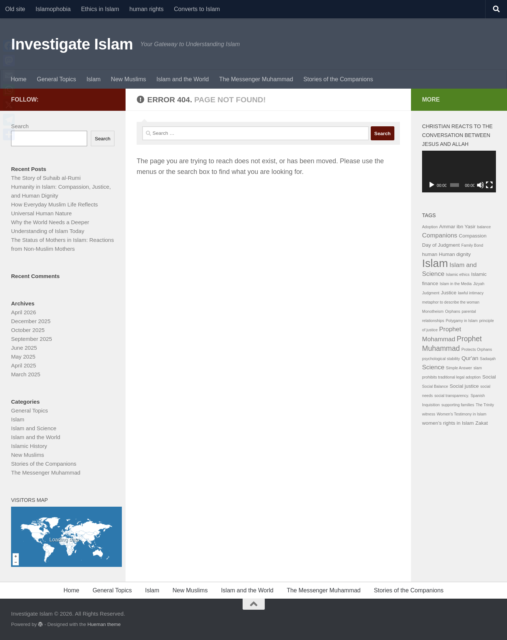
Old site (15, 9)
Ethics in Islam (100, 9)
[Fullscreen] (489, 185)
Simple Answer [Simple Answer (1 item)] (459, 368)
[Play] (431, 185)
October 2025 (28, 330)
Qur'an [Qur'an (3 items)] (470, 358)
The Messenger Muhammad (256, 79)
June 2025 (24, 348)
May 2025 (23, 356)
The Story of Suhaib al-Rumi (45, 178)
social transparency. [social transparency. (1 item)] (451, 395)
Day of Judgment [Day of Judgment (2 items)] (441, 245)
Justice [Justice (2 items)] (448, 292)
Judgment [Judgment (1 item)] (430, 293)
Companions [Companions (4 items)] (439, 235)
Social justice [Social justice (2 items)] (464, 386)
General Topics (56, 79)
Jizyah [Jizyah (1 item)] (478, 283)
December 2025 (31, 321)
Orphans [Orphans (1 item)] (452, 311)
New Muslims (128, 79)
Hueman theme (104, 624)
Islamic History (29, 446)
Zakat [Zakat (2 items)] (481, 423)
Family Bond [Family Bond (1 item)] (472, 245)
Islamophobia (53, 9)
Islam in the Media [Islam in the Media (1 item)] (456, 283)
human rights (147, 9)
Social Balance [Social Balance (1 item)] (435, 386)
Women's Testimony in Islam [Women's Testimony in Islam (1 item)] (461, 414)
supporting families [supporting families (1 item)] (457, 405)
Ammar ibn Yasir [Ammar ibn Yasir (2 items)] (457, 226)
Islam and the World (182, 79)
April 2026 (23, 312)
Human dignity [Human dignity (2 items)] (454, 254)
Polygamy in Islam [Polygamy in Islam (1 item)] (461, 320)
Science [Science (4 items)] (433, 367)
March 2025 (25, 374)
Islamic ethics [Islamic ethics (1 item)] (458, 274)
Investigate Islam (72, 44)
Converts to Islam (197, 9)
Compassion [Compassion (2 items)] (473, 236)
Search (20, 126)
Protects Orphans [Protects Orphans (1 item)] (476, 349)
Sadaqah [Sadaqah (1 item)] (488, 358)
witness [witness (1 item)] (428, 414)
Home (19, 79)
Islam (93, 79)
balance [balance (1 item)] (484, 227)
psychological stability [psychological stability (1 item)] (441, 358)
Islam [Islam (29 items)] (435, 263)
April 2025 (23, 365)
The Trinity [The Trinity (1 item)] (485, 405)
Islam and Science (33, 428)
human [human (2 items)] (429, 254)
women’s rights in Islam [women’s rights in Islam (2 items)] (448, 423)
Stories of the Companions (338, 79)
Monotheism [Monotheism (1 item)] (432, 311)
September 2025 (31, 339)
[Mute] (480, 185)
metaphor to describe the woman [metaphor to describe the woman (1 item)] (450, 302)
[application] (459, 171)
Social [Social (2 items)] (489, 377)
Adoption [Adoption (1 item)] (430, 227)
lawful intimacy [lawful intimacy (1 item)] (470, 293)
